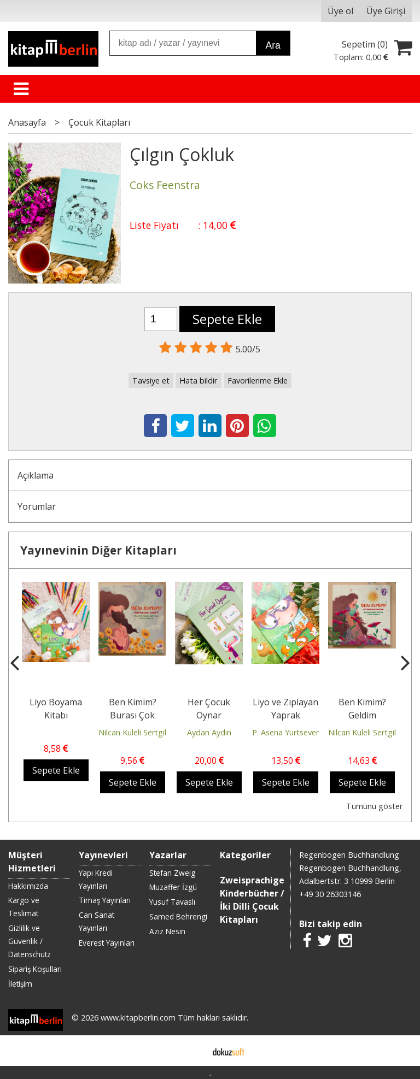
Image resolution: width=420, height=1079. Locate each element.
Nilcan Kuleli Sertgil (132, 732)
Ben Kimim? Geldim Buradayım (362, 715)
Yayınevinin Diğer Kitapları (98, 550)
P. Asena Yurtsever (285, 732)
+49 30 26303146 (330, 894)
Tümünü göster (374, 806)
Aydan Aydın (209, 732)
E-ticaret (193, 1051)
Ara (272, 45)
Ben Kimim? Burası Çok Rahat (132, 715)
